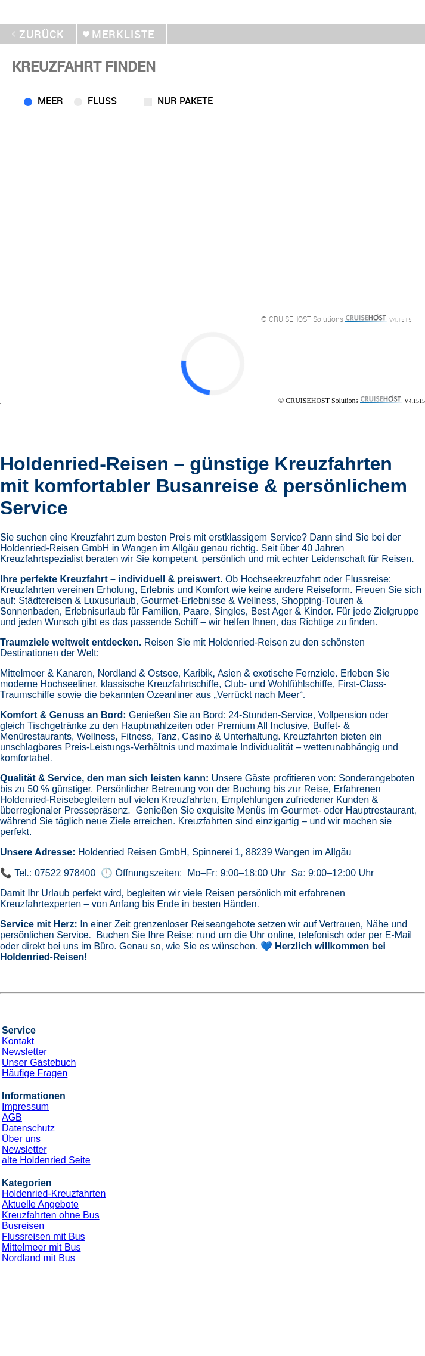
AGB (12, 1117)
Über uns (21, 1139)
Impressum (25, 1106)
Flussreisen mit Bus (43, 1236)
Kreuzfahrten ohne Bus (51, 1215)
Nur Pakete (185, 100)
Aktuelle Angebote (40, 1204)
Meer (50, 100)
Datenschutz (28, 1128)
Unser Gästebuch (39, 1062)
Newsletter (24, 1052)
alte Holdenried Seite (46, 1160)
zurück (41, 34)
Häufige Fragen (34, 1073)
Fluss (102, 100)
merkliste (123, 34)
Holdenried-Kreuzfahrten (54, 1194)
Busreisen (23, 1226)
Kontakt (18, 1041)
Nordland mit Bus (38, 1258)
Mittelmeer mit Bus (41, 1247)
